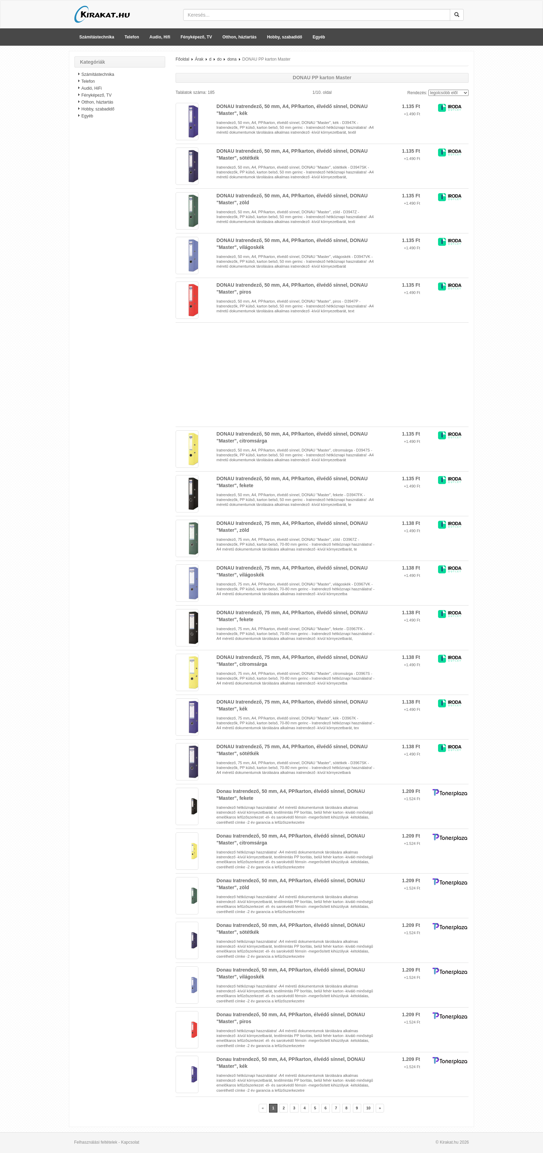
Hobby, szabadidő (284, 37)
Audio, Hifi (160, 37)
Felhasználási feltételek (95, 1142)
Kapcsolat (130, 1142)
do (219, 59)
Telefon (132, 37)
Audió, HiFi (91, 88)
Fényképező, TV (196, 37)
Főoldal (182, 59)
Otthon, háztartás (239, 37)
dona (232, 59)
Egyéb (319, 37)
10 (368, 1108)
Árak (199, 59)
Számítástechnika (96, 37)
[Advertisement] (119, 234)
